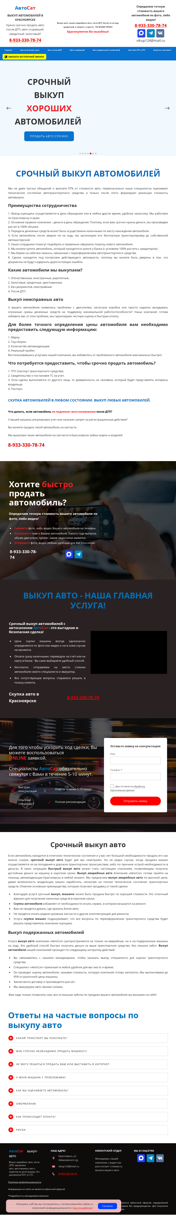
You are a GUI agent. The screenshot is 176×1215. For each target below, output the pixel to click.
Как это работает (83, 1208)
